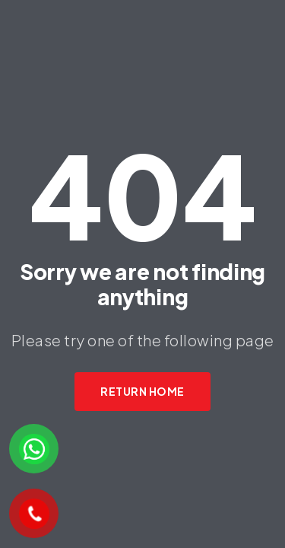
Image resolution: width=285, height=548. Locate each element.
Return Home (142, 391)
